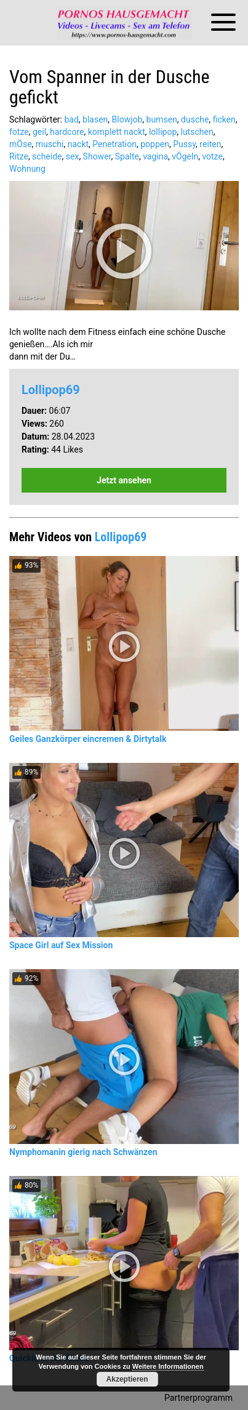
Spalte (127, 156)
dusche (195, 119)
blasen (95, 119)
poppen (154, 144)
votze (212, 156)
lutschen (197, 132)
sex (72, 156)
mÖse (20, 144)
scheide (47, 156)
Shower (97, 156)
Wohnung (27, 169)
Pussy (184, 144)
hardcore (67, 132)
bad (71, 119)
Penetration (114, 144)
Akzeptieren (127, 1379)
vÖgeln (185, 156)
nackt (78, 144)
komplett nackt (116, 132)
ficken (224, 119)
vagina (155, 156)
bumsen (161, 119)
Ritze (18, 156)
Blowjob (127, 119)
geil (39, 132)
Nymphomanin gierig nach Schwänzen (83, 1152)
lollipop (163, 132)
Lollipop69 (51, 389)
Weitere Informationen (168, 1366)
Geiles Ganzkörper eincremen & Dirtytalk (87, 739)
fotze (19, 132)
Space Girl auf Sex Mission (61, 945)
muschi (50, 144)
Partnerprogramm (198, 1398)
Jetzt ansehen (124, 480)
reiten (210, 144)
